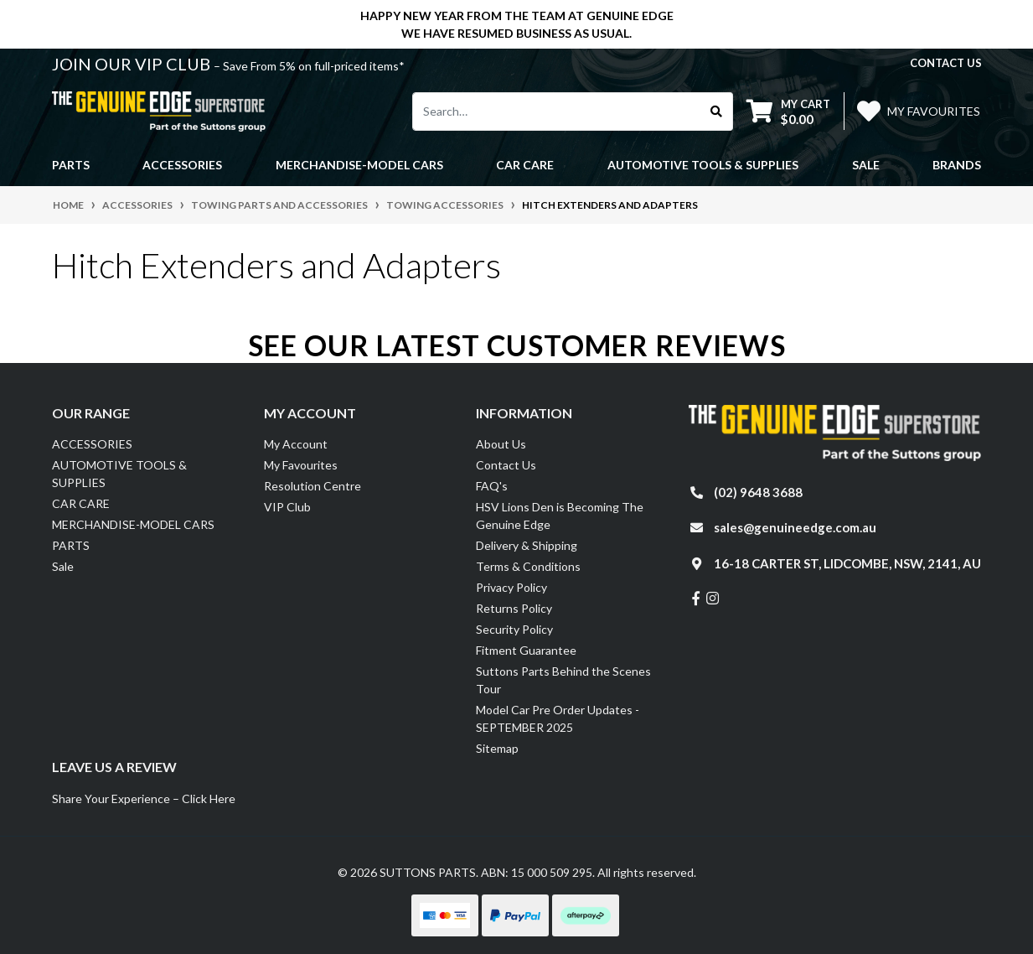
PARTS (71, 545)
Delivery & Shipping (526, 545)
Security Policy (514, 629)
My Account (296, 444)
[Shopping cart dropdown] (788, 111)
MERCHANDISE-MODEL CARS (133, 524)
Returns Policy (514, 608)
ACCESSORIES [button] (182, 165)
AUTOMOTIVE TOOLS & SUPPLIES (119, 474)
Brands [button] (956, 165)
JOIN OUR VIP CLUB (133, 64)
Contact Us (506, 465)
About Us (501, 444)
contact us (946, 63)
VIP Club (287, 507)
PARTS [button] (71, 165)
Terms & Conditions (528, 566)
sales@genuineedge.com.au (795, 527)
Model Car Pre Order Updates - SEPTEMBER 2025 (557, 718)
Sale (866, 165)
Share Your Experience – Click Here (143, 798)
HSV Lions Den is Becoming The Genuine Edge (559, 515)
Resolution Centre (312, 486)
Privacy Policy (511, 587)
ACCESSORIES (92, 444)
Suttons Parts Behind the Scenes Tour (563, 680)
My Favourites (301, 465)
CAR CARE (81, 503)
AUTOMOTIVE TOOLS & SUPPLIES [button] (702, 165)
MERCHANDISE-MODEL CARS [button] (359, 165)
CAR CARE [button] (525, 165)
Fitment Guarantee (526, 650)
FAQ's (492, 486)
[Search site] (716, 111)
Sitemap (497, 748)
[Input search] (556, 111)
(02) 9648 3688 (758, 492)
